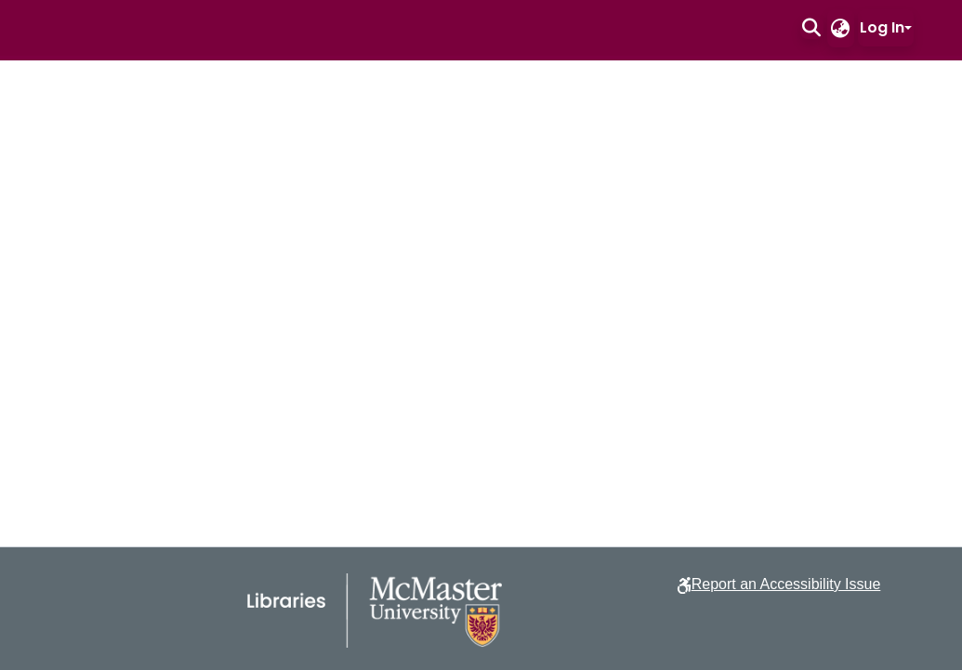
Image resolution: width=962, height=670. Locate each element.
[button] (812, 28)
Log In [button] (882, 27)
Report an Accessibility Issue (786, 584)
